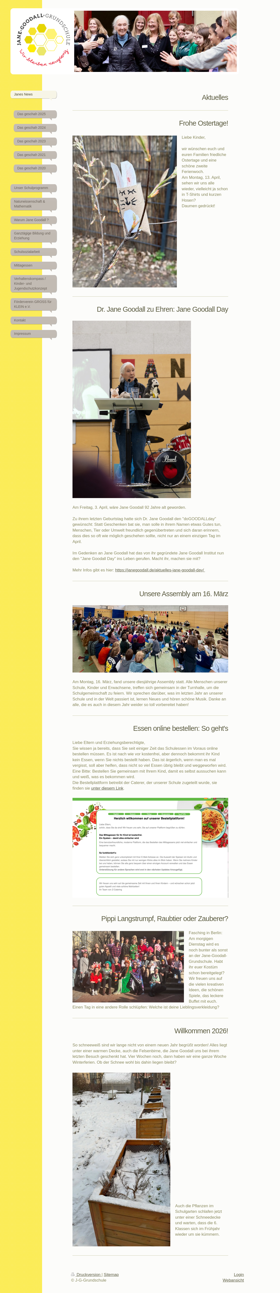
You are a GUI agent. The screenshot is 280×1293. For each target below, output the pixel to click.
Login (239, 1274)
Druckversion (86, 1274)
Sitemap (111, 1274)
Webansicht (233, 1280)
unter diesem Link (107, 788)
